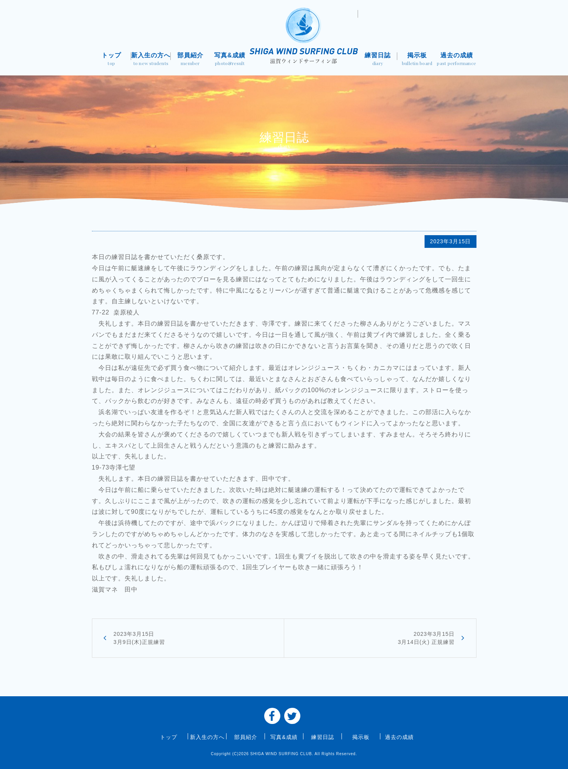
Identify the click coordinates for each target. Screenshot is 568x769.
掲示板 (417, 60)
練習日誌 (378, 60)
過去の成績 (456, 60)
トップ (112, 60)
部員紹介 (190, 60)
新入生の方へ (151, 60)
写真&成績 (230, 60)
